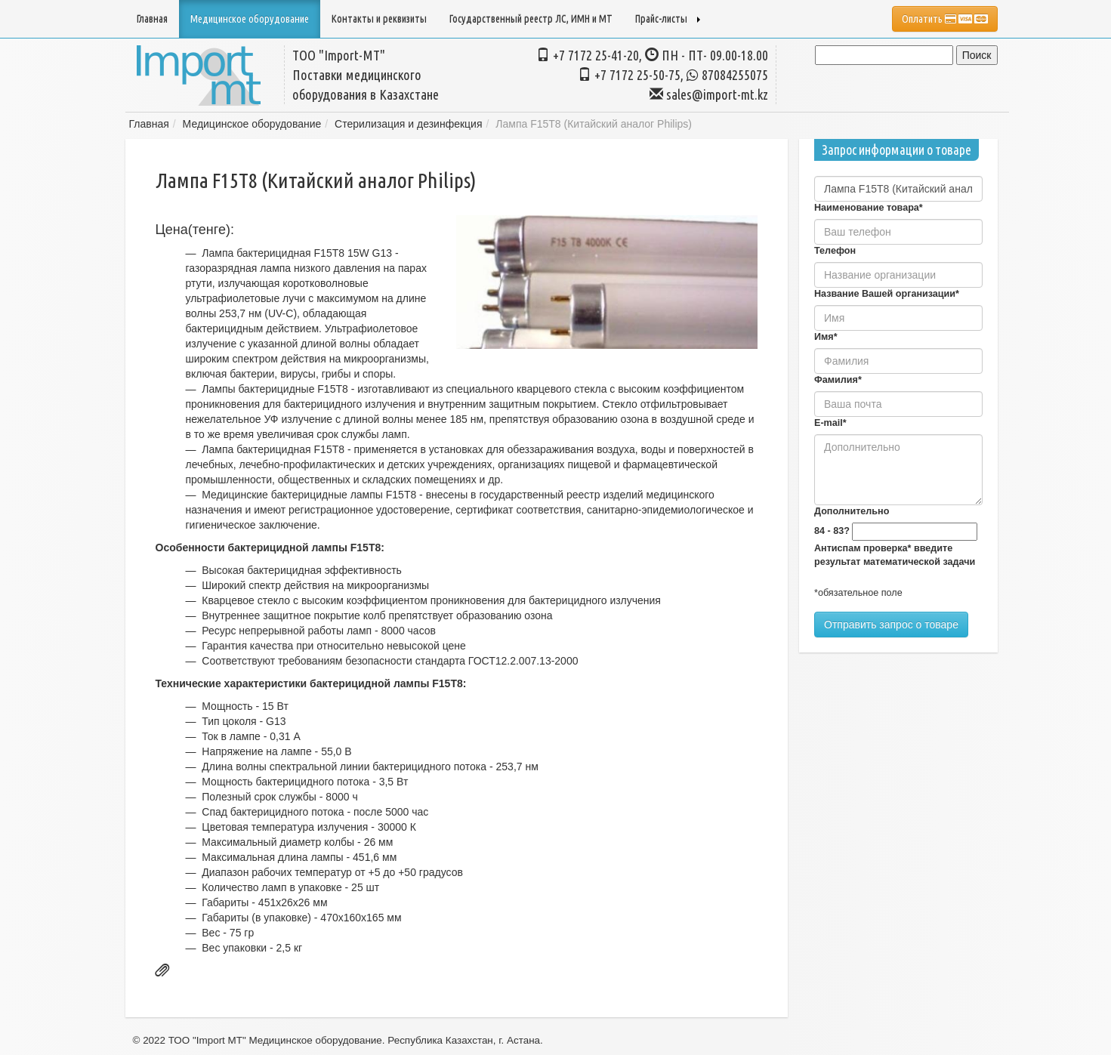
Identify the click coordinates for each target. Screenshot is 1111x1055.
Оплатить (945, 19)
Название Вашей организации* (886, 293)
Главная (152, 19)
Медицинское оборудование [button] (249, 19)
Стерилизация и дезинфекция (408, 124)
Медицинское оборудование (252, 124)
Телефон (835, 250)
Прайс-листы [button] (667, 19)
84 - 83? (832, 531)
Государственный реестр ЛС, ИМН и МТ (531, 19)
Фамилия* (838, 380)
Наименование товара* (868, 207)
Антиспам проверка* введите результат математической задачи (894, 555)
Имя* (826, 337)
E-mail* (830, 423)
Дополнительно (851, 511)
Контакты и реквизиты (379, 19)
